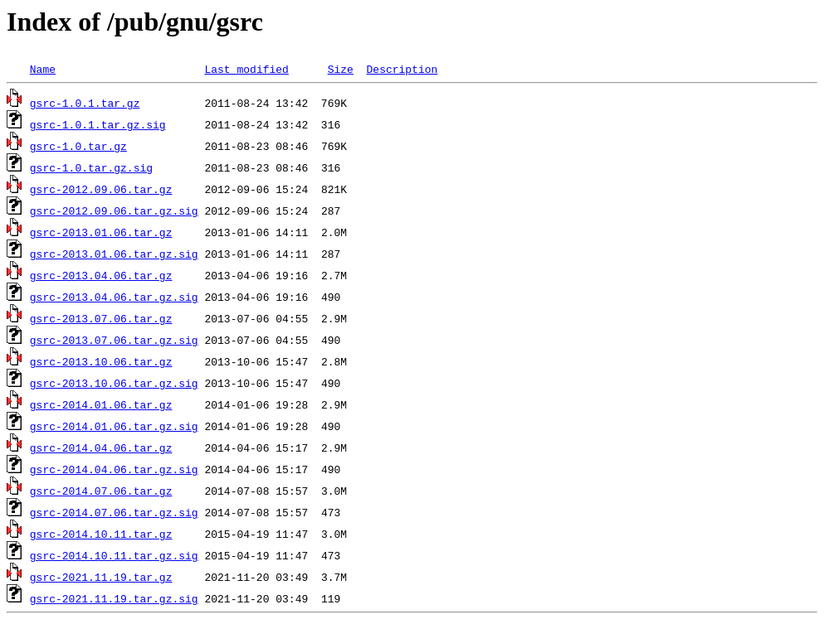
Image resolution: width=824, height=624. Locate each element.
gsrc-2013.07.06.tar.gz (101, 318)
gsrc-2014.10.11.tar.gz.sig (114, 555)
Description (401, 68)
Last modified (246, 68)
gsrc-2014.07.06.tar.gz (101, 490)
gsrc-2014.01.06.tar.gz (101, 404)
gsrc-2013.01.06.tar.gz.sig (114, 253)
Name (43, 68)
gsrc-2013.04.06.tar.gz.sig (114, 296)
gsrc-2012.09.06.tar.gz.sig (114, 210)
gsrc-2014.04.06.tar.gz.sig (114, 469)
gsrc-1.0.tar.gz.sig (91, 167)
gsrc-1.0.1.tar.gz (85, 102)
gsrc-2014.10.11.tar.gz (101, 533)
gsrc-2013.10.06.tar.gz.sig (114, 382)
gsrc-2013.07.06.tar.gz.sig (114, 339)
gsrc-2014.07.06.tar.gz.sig (114, 512)
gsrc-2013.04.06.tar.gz (101, 275)
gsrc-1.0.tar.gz (78, 145)
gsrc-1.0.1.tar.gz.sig (98, 124)
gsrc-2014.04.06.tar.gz (101, 447)
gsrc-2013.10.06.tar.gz (101, 361)
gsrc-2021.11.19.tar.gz (101, 576)
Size (340, 68)
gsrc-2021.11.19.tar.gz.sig (114, 598)
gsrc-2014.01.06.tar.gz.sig (114, 425)
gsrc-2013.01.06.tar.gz (101, 232)
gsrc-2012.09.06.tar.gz (101, 188)
